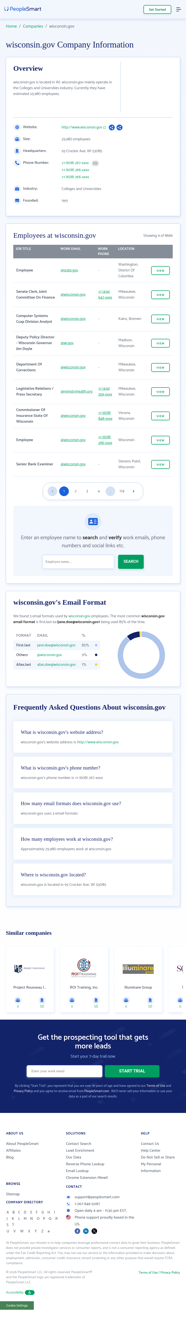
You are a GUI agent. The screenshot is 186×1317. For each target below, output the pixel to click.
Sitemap (13, 1206)
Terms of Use (155, 1098)
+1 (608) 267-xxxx (75, 163)
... (110, 491)
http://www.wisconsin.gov (82, 127)
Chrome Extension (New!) (87, 1190)
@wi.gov (67, 343)
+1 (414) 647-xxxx (105, 294)
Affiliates (13, 1162)
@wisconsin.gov (73, 294)
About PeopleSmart (22, 1156)
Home (11, 26)
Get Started (157, 10)
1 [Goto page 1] (64, 491)
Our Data (73, 1169)
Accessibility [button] (20, 1305)
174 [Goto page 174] (122, 491)
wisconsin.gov (79, 616)
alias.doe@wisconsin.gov (56, 664)
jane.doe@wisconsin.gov (56, 645)
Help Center (151, 1162)
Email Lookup (77, 1183)
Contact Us (150, 1156)
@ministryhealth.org (77, 391)
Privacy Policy (23, 1103)
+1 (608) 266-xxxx (75, 170)
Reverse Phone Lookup (85, 1176)
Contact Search (78, 1156)
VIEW (161, 271)
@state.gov (69, 270)
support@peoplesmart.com (93, 1209)
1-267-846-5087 (83, 1216)
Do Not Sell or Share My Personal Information (158, 1176)
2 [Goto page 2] (76, 491)
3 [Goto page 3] (87, 491)
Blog (10, 1169)
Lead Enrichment (80, 1162)
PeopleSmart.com (96, 1103)
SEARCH (130, 561)
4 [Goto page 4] (99, 491)
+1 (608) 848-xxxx (105, 416)
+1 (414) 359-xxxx (105, 391)
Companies (33, 26)
